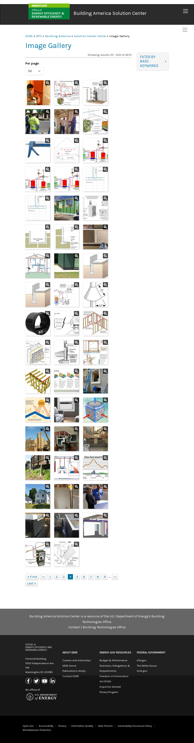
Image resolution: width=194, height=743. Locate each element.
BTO (39, 36)
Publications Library (74, 670)
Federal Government (151, 652)
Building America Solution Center (110, 13)
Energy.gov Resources (115, 652)
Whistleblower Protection (37, 730)
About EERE (70, 652)
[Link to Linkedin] (53, 681)
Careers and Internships (76, 660)
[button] (37, 92)
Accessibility (46, 725)
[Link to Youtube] (45, 681)
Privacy (62, 725)
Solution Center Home (90, 36)
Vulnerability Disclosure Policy (135, 725)
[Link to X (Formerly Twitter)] (37, 681)
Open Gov (28, 725)
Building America (58, 36)
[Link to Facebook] (29, 681)
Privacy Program (109, 692)
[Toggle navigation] (185, 11)
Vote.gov (142, 670)
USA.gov (141, 660)
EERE (29, 36)
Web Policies (105, 725)
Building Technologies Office (104, 627)
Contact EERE (70, 676)
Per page (32, 63)
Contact (74, 627)
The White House (147, 665)
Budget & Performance (113, 660)
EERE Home (69, 665)
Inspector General (110, 686)
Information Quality (82, 725)
